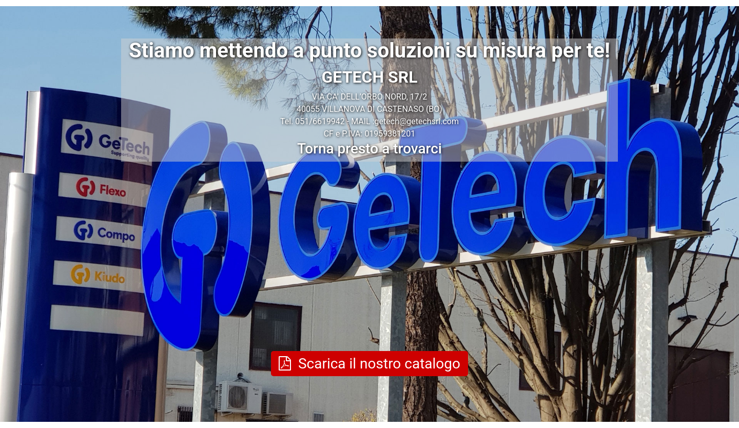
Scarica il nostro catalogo (369, 363)
